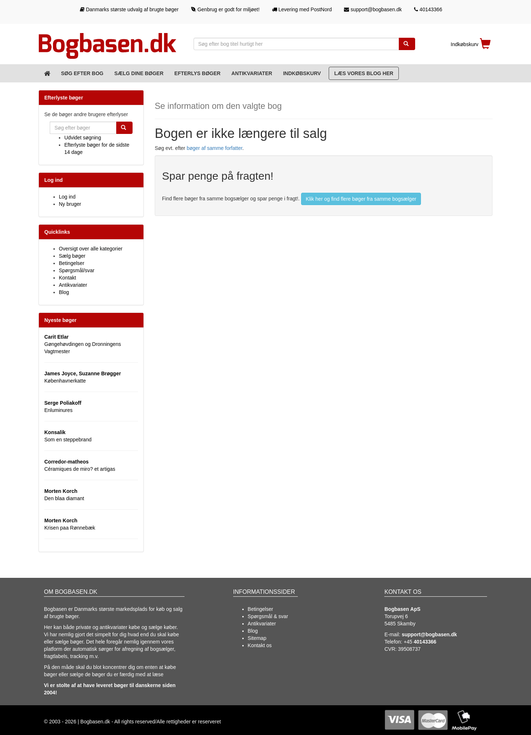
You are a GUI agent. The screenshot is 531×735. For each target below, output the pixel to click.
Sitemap (257, 638)
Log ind (67, 197)
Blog (64, 292)
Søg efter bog (82, 73)
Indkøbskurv (302, 73)
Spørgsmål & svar (268, 616)
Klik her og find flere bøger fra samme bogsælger (361, 199)
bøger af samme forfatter (214, 148)
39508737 (409, 649)
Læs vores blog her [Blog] (363, 73)
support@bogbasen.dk (373, 9)
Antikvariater (251, 73)
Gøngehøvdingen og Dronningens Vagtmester (82, 344)
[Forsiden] (47, 73)
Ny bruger (70, 204)
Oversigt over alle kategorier (90, 249)
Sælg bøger (72, 256)
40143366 (428, 9)
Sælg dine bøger (138, 73)
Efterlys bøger (197, 73)
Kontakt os (260, 645)
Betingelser (71, 263)
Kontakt (67, 278)
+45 (420, 642)
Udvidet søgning (82, 137)
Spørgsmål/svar (76, 270)
